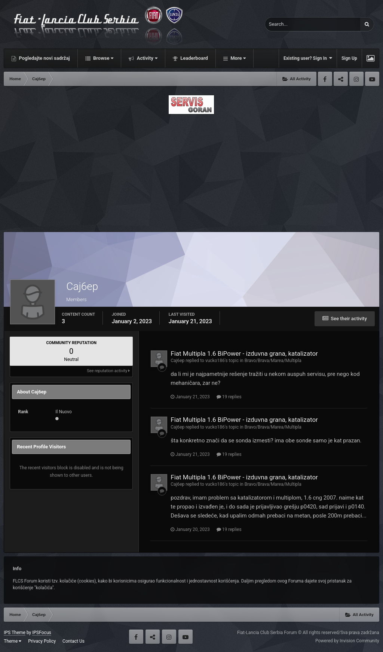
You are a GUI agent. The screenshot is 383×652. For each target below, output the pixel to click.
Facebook (325, 79)
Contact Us (73, 641)
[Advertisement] (191, 170)
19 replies (229, 396)
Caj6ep (177, 360)
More (237, 58)
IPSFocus (41, 632)
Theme (12, 641)
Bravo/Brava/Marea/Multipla (273, 360)
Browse (103, 58)
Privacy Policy (42, 641)
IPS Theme (14, 632)
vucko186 (215, 360)
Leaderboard (193, 58)
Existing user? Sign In (308, 58)
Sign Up (349, 58)
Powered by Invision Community (347, 640)
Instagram (356, 79)
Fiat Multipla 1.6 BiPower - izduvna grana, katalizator (244, 353)
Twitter (341, 79)
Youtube (372, 79)
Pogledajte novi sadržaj (44, 58)
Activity (146, 58)
